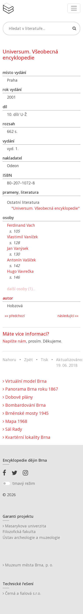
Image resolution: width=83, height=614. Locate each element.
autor (8, 298)
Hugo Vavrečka (20, 271)
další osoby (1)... (21, 288)
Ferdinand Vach (21, 225)
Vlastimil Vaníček (22, 236)
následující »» (67, 316)
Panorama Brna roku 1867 (30, 389)
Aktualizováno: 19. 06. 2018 (69, 362)
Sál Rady (12, 429)
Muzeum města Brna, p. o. (28, 565)
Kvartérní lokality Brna (26, 437)
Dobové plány (18, 397)
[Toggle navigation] (73, 8)
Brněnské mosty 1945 (26, 413)
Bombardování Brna (24, 405)
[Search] (41, 28)
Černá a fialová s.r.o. (22, 593)
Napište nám (14, 341)
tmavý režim (23, 483)
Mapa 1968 (15, 421)
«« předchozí (15, 316)
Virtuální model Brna (25, 381)
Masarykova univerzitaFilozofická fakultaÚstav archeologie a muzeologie (31, 531)
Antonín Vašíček (21, 259)
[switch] (6, 483)
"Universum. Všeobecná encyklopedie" (45, 208)
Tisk (44, 359)
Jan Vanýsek (17, 248)
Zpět (28, 359)
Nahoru (9, 359)
